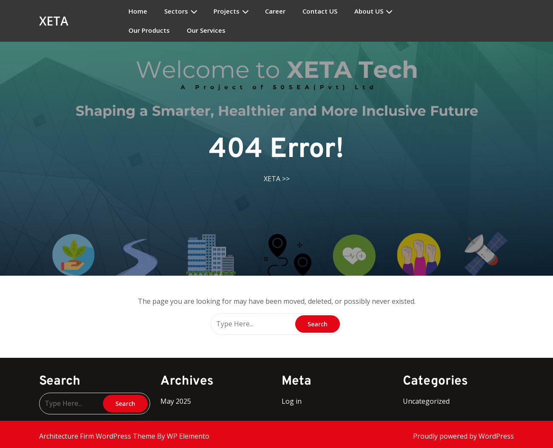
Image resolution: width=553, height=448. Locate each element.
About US (368, 11)
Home (137, 11)
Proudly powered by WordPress (463, 436)
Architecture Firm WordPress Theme (98, 436)
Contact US (319, 11)
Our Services (206, 30)
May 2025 (175, 401)
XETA (53, 21)
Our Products (149, 30)
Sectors (176, 11)
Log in (292, 401)
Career (275, 11)
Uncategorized (426, 401)
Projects (226, 11)
